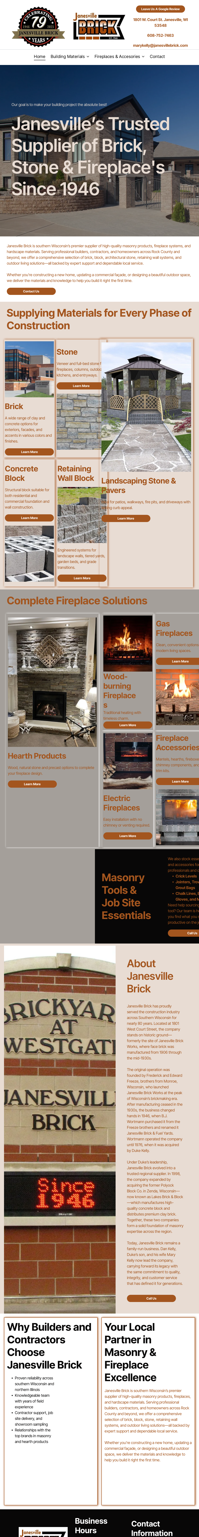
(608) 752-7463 (157, 1498)
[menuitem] (39, 56)
